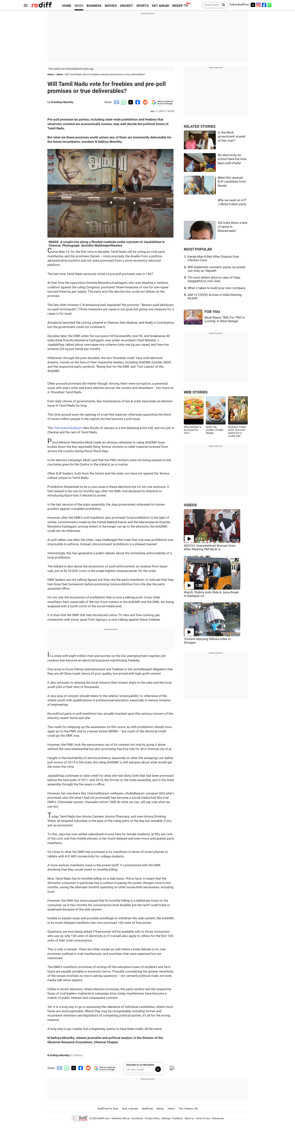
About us (189, 1118)
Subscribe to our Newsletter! (140, 1065)
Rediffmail (147, 1108)
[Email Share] (115, 102)
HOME (66, 6)
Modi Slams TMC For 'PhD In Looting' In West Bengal (225, 319)
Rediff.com (103, 1118)
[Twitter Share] (130, 102)
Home (50, 74)
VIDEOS (190, 505)
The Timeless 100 (188, 1108)
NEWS (79, 6)
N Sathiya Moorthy (62, 102)
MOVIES (111, 6)
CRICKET (126, 6)
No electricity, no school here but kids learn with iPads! (232, 159)
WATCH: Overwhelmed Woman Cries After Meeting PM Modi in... (210, 547)
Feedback (177, 1118)
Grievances (218, 1118)
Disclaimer (137, 1118)
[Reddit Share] (144, 102)
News (60, 74)
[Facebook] (264, 4)
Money (160, 1108)
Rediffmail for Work (107, 1108)
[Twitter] (253, 4)
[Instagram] (258, 4)
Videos (171, 1108)
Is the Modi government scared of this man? (231, 136)
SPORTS (142, 6)
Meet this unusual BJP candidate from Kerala (232, 182)
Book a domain (130, 1108)
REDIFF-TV (180, 6)
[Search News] (222, 5)
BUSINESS (94, 6)
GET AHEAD (160, 6)
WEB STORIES (196, 392)
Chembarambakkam (67, 428)
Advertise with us (120, 1118)
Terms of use (203, 1118)
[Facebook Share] (137, 102)
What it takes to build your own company (216, 288)
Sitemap (165, 1118)
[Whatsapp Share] (123, 102)
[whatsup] (270, 4)
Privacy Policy (152, 1118)
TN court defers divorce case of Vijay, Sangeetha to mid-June (214, 279)
